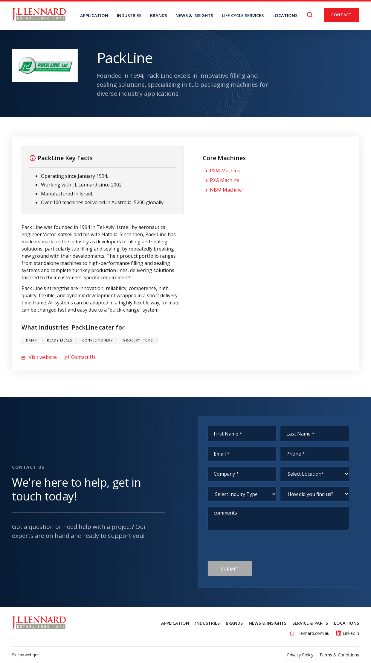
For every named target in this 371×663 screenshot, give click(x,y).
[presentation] (252, 549)
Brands (234, 623)
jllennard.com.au (313, 633)
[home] (39, 15)
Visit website (43, 357)
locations (284, 15)
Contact (341, 14)
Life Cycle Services (243, 15)
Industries (129, 15)
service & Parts (310, 623)
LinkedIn (351, 633)
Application (94, 15)
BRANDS (158, 15)
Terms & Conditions (339, 655)
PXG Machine (224, 180)
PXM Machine (225, 170)
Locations (346, 623)
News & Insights (267, 623)
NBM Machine (226, 189)
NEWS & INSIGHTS (194, 15)
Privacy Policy (300, 655)
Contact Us (83, 357)
